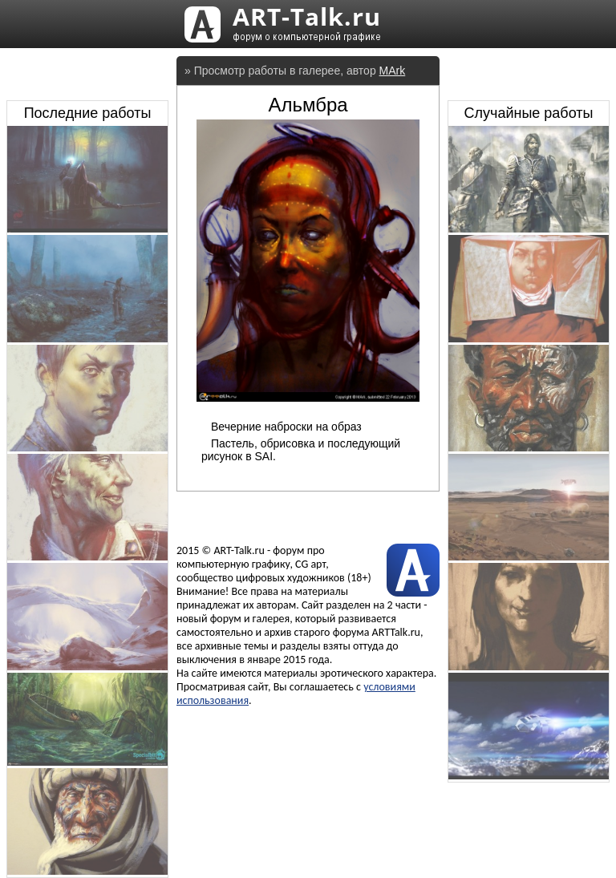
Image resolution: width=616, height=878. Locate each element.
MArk (392, 70)
